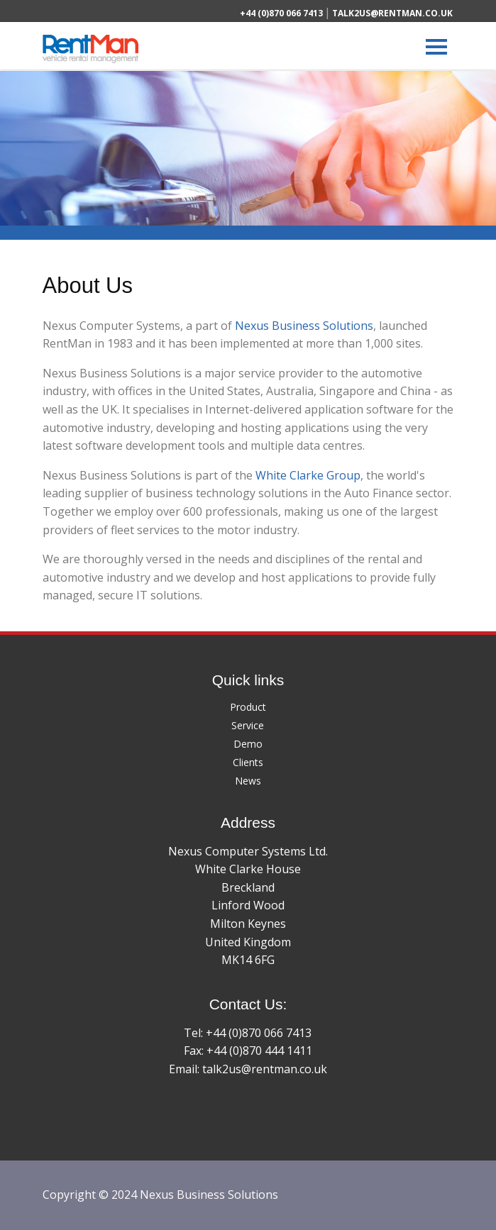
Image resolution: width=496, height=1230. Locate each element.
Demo (248, 743)
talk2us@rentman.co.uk (392, 13)
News (248, 780)
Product (248, 707)
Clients (248, 762)
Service (247, 725)
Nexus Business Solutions (304, 325)
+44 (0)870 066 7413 (281, 13)
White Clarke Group (307, 475)
